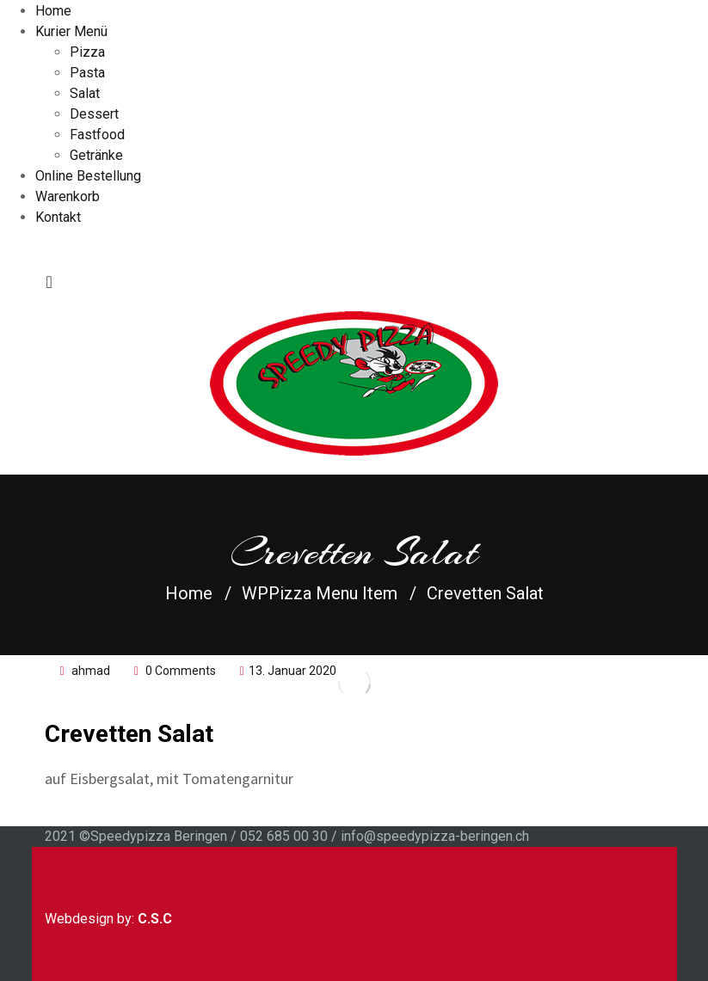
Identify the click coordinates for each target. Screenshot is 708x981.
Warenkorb (67, 196)
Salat (85, 93)
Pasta (87, 72)
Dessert (94, 114)
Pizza (87, 52)
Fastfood (97, 134)
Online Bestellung (88, 176)
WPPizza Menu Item (319, 593)
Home (53, 11)
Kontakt (58, 217)
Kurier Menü (71, 31)
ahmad (90, 671)
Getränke (96, 155)
